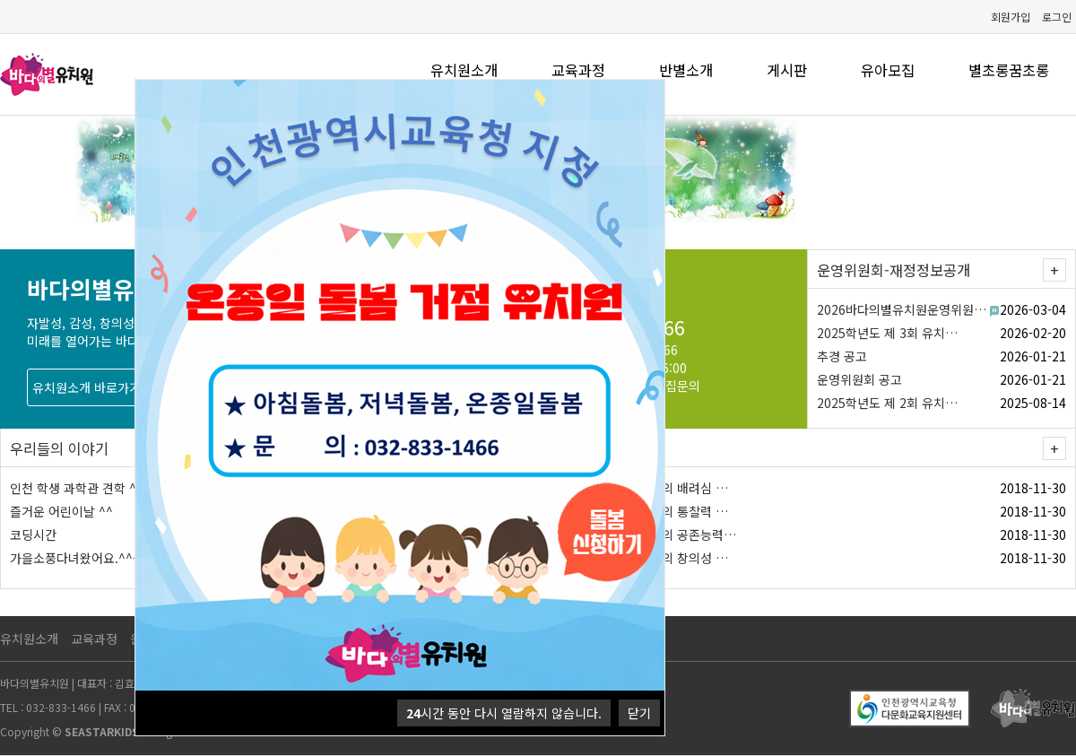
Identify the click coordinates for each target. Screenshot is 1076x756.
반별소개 (686, 70)
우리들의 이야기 (59, 448)
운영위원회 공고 (859, 379)
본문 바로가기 (0, 0)
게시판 (787, 70)
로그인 (1057, 16)
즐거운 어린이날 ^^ (61, 511)
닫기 (639, 713)
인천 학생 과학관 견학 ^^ (76, 488)
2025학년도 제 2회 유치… (887, 403)
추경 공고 (842, 356)
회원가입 (1010, 16)
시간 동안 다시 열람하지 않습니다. (504, 713)
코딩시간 (33, 534)
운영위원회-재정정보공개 (893, 270)
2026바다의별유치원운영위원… (901, 309)
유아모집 (888, 70)
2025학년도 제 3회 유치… (887, 333)
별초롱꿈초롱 (1008, 70)
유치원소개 (464, 70)
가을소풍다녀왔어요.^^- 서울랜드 (98, 558)
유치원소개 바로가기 (86, 387)
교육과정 (578, 70)
